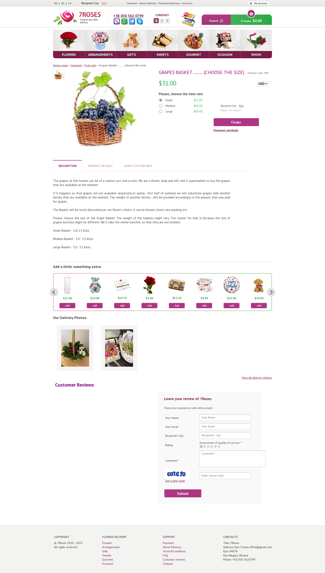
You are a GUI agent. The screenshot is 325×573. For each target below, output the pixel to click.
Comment (172, 460)
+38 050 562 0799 (128, 15)
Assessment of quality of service (220, 443)
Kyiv (104, 3)
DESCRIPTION (67, 166)
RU (55, 3)
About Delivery (147, 3)
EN (69, 3)
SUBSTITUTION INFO (138, 166)
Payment (132, 3)
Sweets (106, 555)
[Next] (271, 292)
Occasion (107, 564)
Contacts (187, 3)
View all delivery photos (257, 378)
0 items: (251, 19)
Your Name (172, 418)
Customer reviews (174, 559)
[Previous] (54, 292)
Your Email (171, 427)
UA (62, 3)
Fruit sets (90, 65)
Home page (60, 65)
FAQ (165, 555)
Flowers (107, 543)
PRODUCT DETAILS (100, 166)
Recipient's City (174, 435)
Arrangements (111, 547)
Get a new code (175, 481)
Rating (169, 445)
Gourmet (76, 65)
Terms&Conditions (169, 3)
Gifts (105, 551)
